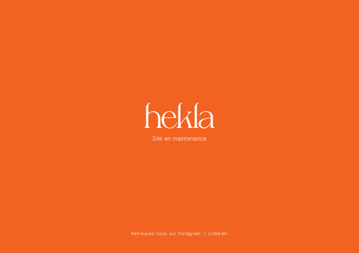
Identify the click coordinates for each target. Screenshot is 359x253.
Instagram (189, 233)
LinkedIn (218, 233)
